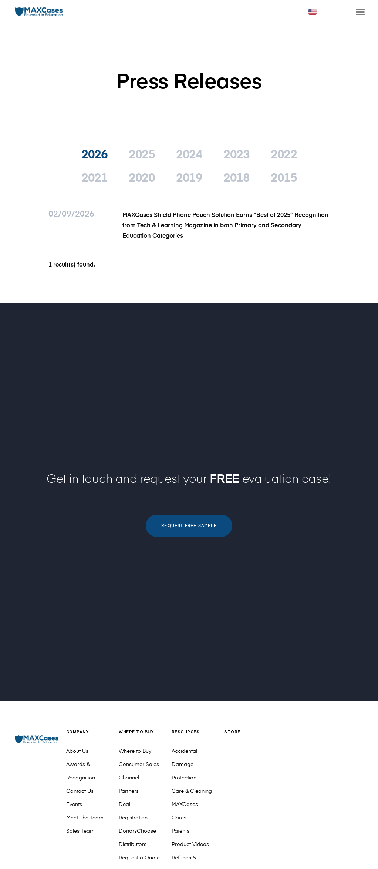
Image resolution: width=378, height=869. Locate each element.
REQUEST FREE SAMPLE (188, 526)
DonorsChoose (137, 831)
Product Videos (190, 844)
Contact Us (80, 791)
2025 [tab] (142, 155)
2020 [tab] (142, 178)
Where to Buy (135, 751)
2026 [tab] (94, 155)
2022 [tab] (284, 155)
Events (74, 804)
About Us (77, 751)
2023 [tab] (236, 155)
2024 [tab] (189, 155)
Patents (180, 831)
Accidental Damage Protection (184, 765)
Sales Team (80, 831)
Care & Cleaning (192, 791)
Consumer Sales (139, 764)
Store (232, 732)
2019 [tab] (189, 178)
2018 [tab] (236, 178)
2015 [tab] (284, 178)
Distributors (132, 844)
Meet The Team (85, 817)
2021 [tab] (94, 178)
